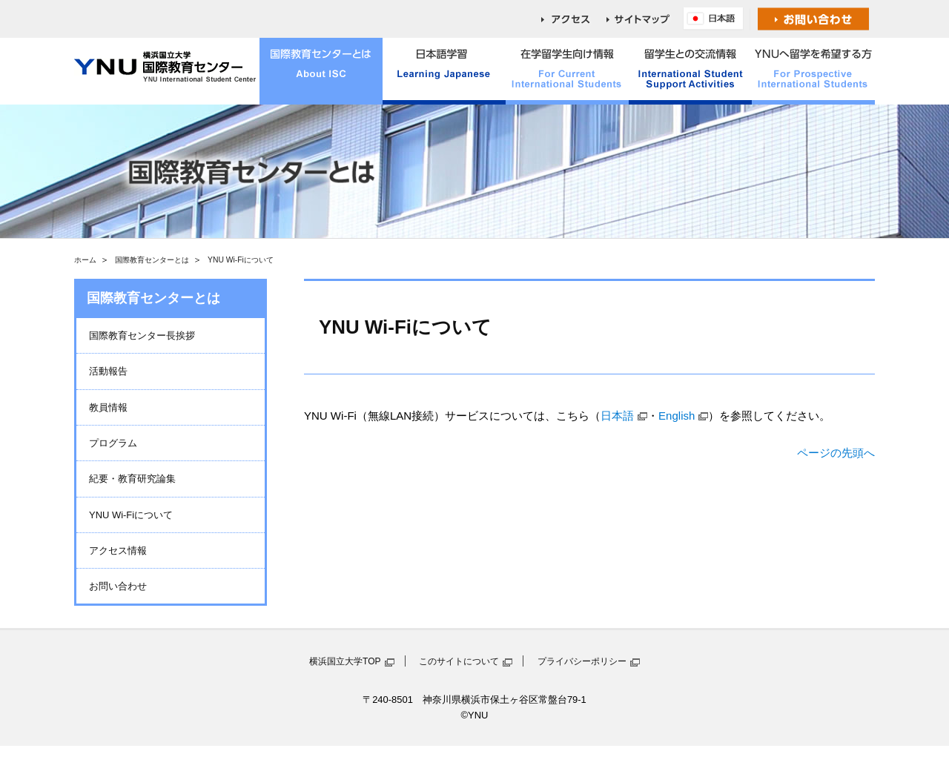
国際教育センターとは (321, 71)
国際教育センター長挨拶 (142, 335)
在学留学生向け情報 (567, 71)
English (717, 18)
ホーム (85, 260)
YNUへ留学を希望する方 (813, 71)
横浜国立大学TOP (345, 661)
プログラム (113, 443)
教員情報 (108, 407)
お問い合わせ (814, 18)
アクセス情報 (118, 550)
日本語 (617, 415)
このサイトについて (459, 661)
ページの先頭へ (836, 452)
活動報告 (108, 371)
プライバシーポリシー (582, 661)
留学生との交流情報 (690, 71)
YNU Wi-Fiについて (131, 514)
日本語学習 (444, 71)
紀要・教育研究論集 (132, 478)
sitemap (645, 18)
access (573, 18)
